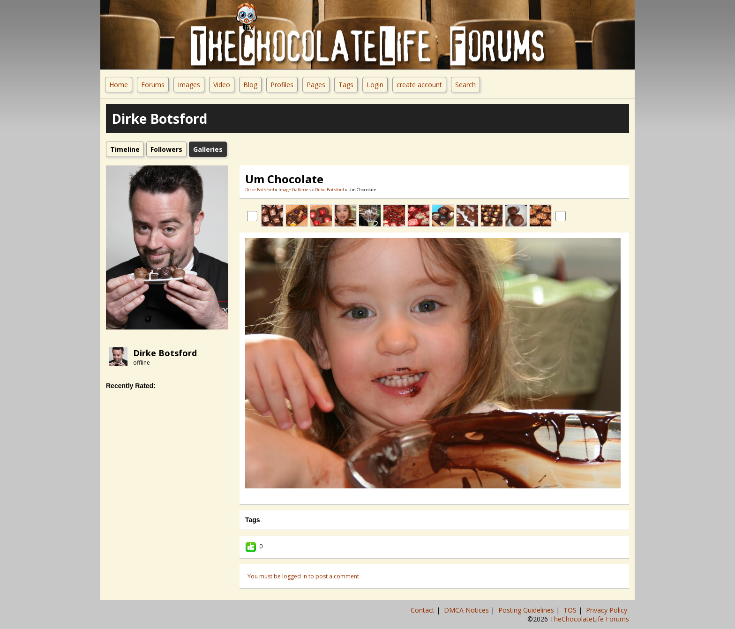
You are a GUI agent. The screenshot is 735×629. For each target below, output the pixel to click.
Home (118, 84)
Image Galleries (294, 190)
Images (189, 84)
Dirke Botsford (165, 353)
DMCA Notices (467, 610)
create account (419, 84)
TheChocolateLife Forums (589, 618)
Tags (345, 84)
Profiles (281, 84)
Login (375, 84)
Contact (423, 610)
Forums (153, 84)
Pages (316, 84)
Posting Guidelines (527, 610)
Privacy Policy (607, 610)
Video (221, 84)
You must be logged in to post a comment (303, 576)
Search (465, 84)
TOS (570, 610)
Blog (250, 84)
